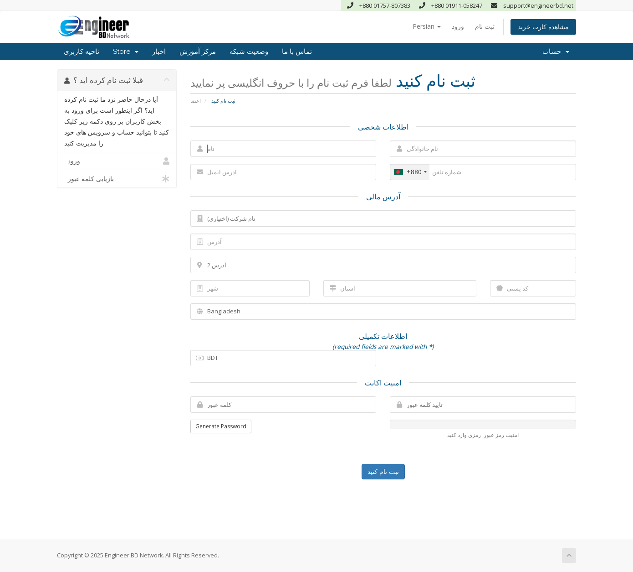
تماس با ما (297, 51)
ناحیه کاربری (81, 51)
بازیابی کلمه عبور (116, 178)
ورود (458, 26)
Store (125, 51)
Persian (427, 26)
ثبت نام (485, 26)
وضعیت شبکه (249, 51)
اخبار (159, 51)
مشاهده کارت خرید (543, 26)
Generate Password (220, 426)
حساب (555, 51)
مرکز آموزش (197, 51)
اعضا (195, 100)
